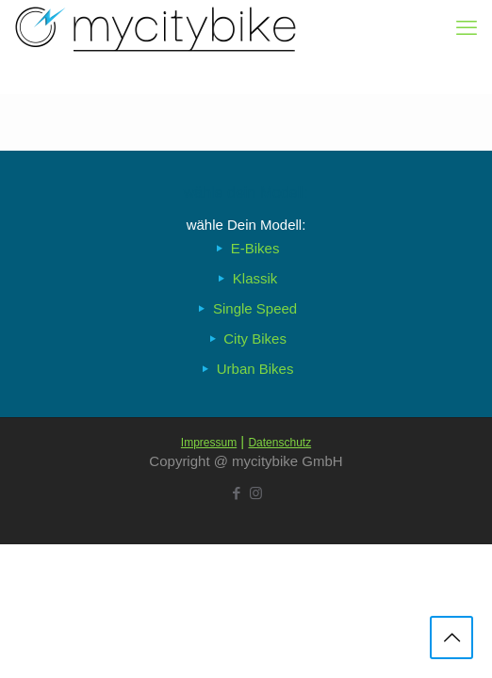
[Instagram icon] (256, 493)
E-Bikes (255, 248)
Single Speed (255, 308)
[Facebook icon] (236, 493)
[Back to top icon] (451, 637)
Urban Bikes (255, 369)
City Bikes (255, 339)
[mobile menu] (467, 28)
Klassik (255, 278)
